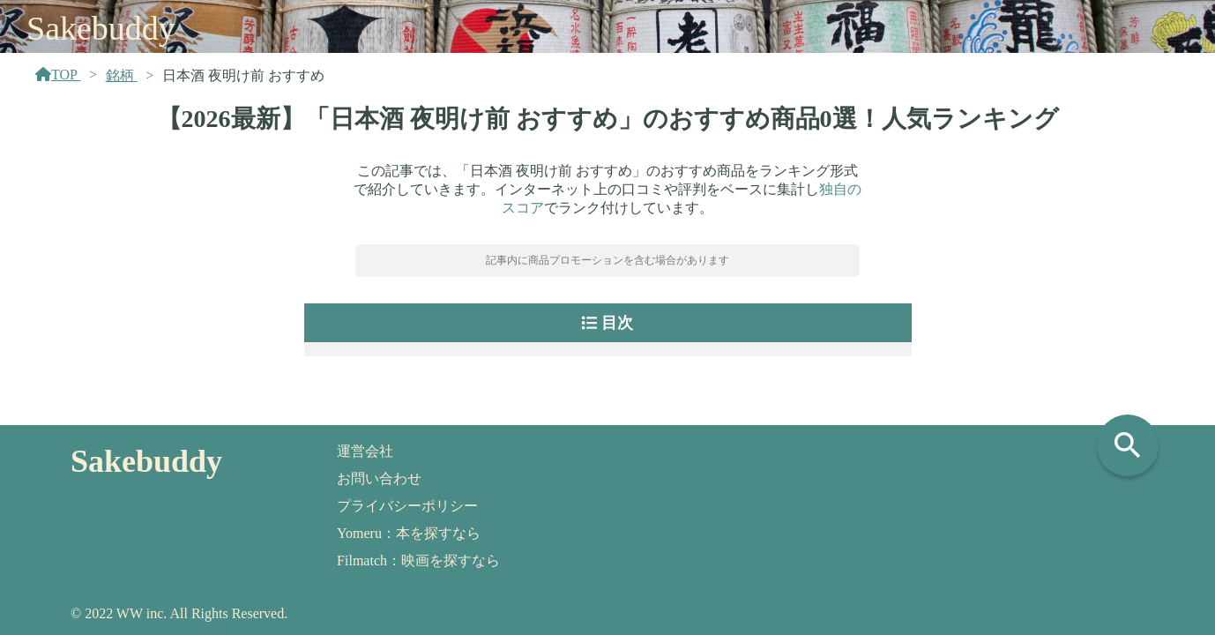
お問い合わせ (379, 478)
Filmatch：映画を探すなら (418, 560)
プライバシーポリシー (407, 505)
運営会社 (365, 451)
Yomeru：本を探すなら (409, 533)
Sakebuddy (100, 28)
